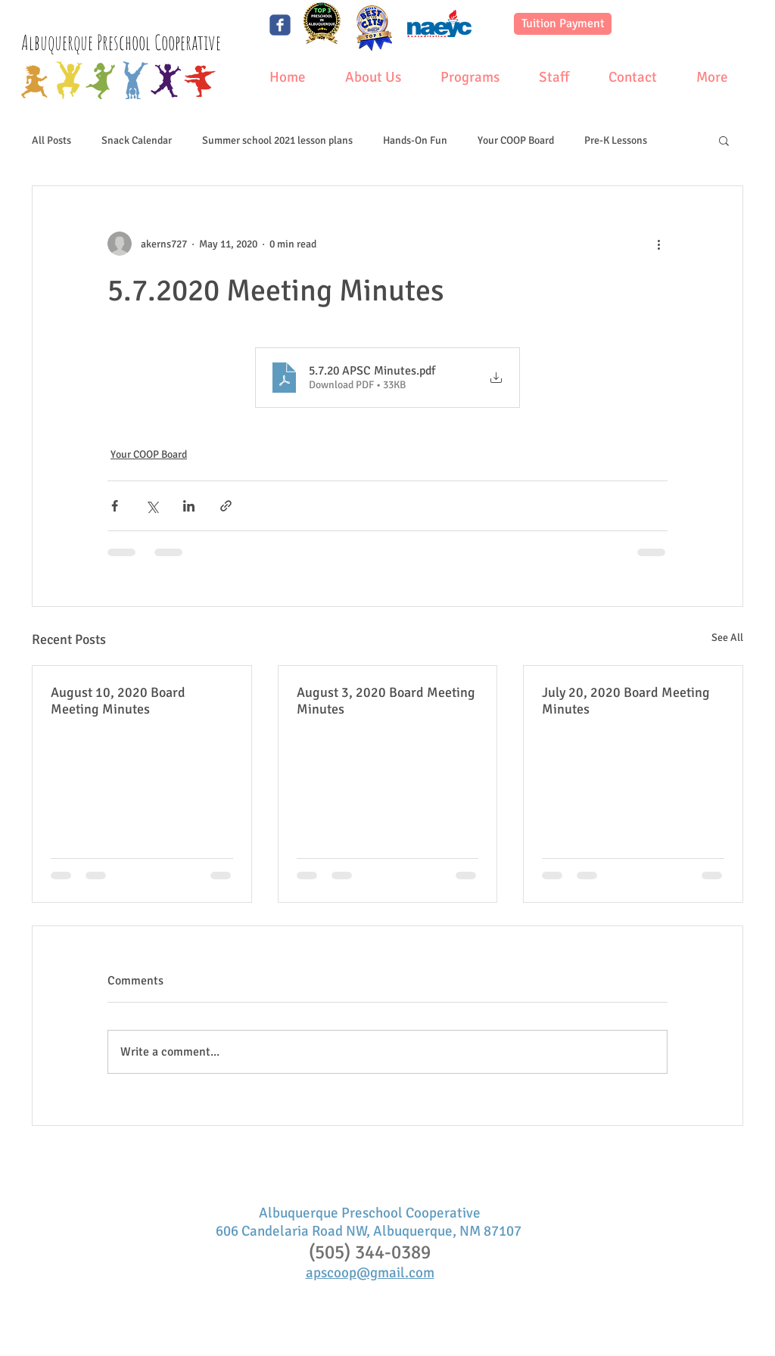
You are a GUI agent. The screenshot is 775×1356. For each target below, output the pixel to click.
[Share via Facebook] (114, 506)
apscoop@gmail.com (370, 1273)
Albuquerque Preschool (87, 42)
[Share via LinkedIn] (189, 506)
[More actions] (658, 244)
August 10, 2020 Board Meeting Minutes (118, 700)
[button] (724, 140)
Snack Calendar (136, 140)
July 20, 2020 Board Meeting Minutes (626, 700)
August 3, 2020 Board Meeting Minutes (386, 700)
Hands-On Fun (415, 140)
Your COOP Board (516, 140)
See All (727, 637)
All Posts (51, 140)
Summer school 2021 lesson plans (277, 140)
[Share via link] (226, 506)
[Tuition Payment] (563, 24)
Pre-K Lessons (615, 140)
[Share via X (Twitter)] (152, 506)
